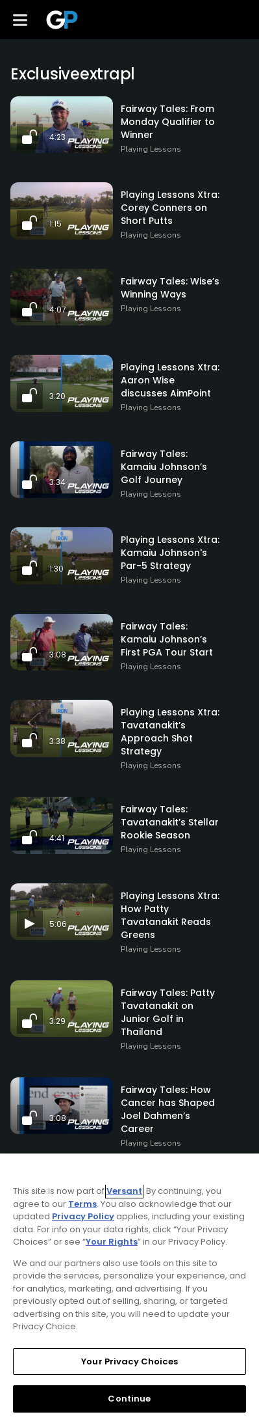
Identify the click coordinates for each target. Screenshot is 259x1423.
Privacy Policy (83, 1216)
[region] (129, 1288)
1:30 (56, 568)
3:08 (57, 654)
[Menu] (20, 19)
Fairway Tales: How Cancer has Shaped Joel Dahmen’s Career (168, 1109)
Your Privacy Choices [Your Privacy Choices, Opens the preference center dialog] (129, 1361)
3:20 (57, 396)
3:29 (57, 1021)
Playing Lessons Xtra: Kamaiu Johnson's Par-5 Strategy (170, 552)
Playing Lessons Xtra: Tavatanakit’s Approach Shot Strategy (170, 732)
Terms (82, 1204)
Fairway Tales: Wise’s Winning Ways (170, 288)
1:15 (55, 223)
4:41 (56, 838)
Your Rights (112, 1242)
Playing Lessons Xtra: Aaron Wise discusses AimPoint (170, 380)
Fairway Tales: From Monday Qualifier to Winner (168, 121)
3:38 (57, 741)
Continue (129, 1398)
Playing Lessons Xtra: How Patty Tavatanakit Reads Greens (170, 915)
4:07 (57, 309)
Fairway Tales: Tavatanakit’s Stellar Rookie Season (170, 822)
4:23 (57, 137)
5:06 (58, 924)
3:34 (57, 482)
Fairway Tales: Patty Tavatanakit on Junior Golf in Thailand (168, 1012)
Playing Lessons (151, 149)
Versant (124, 1191)
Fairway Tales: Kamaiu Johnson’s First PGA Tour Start (167, 639)
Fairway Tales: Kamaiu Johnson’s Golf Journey (164, 466)
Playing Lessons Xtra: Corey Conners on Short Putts (170, 207)
